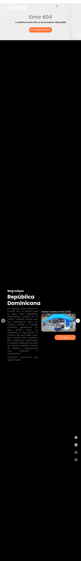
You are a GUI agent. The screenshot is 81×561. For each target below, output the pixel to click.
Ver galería (65, 337)
